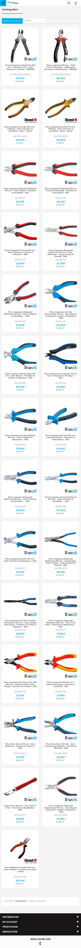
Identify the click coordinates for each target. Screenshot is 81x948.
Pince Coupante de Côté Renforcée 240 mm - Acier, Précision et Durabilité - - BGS (61, 499)
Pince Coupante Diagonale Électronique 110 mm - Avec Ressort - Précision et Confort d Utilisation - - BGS (61, 809)
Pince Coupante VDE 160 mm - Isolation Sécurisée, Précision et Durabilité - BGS (60, 684)
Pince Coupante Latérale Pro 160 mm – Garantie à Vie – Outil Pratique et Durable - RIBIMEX (20, 67)
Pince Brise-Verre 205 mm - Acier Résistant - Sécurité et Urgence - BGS (20, 746)
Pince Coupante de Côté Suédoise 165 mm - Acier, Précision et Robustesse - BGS (20, 437)
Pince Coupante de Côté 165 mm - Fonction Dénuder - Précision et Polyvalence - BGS (60, 437)
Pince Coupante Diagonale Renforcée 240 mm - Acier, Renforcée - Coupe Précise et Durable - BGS (60, 253)
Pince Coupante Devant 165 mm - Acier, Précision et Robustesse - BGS (20, 560)
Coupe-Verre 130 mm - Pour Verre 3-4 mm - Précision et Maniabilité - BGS (20, 808)
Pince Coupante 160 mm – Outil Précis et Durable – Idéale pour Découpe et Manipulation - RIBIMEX (60, 67)
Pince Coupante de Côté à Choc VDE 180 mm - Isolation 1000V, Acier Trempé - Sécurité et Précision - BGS (20, 684)
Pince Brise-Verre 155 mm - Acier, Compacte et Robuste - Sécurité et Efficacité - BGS (61, 746)
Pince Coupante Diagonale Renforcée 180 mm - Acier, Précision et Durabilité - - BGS (20, 314)
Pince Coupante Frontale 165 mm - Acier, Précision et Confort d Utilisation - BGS (20, 252)
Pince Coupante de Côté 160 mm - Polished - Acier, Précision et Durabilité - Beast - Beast (20, 129)
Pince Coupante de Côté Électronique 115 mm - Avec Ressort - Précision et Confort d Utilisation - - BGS (61, 315)
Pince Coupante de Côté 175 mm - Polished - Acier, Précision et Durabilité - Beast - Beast (60, 129)
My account (9, 921)
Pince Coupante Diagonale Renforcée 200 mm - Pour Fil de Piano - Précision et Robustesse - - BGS (60, 624)
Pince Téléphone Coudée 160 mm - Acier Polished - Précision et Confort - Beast (20, 869)
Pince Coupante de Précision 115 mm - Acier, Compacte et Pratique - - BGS (60, 376)
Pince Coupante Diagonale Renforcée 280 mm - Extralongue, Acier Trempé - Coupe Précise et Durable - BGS (60, 562)
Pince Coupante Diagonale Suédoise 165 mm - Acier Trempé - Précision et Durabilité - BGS (20, 191)
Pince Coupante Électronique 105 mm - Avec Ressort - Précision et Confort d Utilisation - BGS (20, 376)
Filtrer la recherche (12, 21)
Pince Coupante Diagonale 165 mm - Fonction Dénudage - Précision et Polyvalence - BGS (61, 191)
